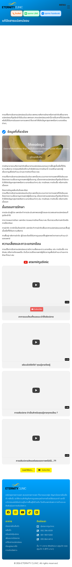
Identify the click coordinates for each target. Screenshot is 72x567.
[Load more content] (27, 470)
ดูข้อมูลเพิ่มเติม (36, 157)
